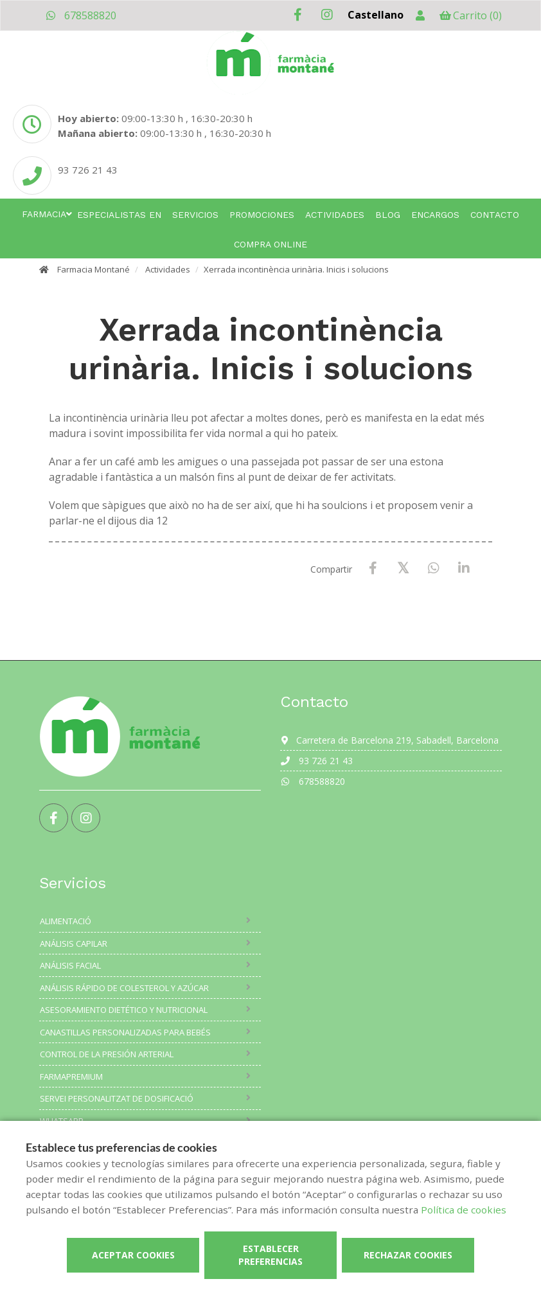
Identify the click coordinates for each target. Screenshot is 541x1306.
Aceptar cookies (133, 1255)
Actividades (334, 215)
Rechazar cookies (408, 1255)
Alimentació (65, 921)
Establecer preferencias (270, 1254)
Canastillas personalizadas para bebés (125, 1032)
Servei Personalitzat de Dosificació (116, 1098)
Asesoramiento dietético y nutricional (124, 1009)
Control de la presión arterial (106, 1054)
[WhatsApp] (433, 568)
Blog (387, 215)
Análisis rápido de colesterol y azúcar (124, 988)
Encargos (435, 215)
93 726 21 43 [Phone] (88, 169)
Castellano (376, 15)
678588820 (81, 15)
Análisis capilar (73, 943)
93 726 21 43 (316, 761)
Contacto (494, 215)
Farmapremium (71, 1076)
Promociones (261, 215)
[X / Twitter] (403, 567)
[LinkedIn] (463, 568)
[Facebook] (373, 568)
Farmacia (44, 214)
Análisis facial (70, 965)
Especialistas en (119, 215)
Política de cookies (463, 1209)
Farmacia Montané (93, 269)
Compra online (270, 244)
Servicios (195, 215)
